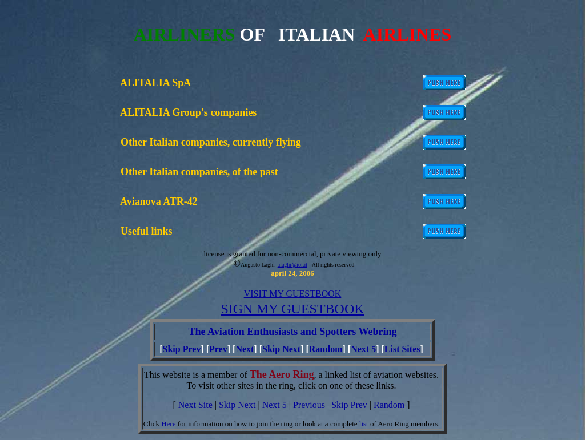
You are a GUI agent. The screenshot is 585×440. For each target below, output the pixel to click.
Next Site (195, 405)
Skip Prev (182, 349)
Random (326, 349)
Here (168, 423)
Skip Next (281, 349)
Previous (309, 405)
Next (244, 349)
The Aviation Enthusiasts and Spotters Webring (293, 331)
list (363, 423)
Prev (218, 349)
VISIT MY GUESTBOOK (293, 293)
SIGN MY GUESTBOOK (292, 308)
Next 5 (363, 349)
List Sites (402, 349)
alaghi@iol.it (292, 264)
